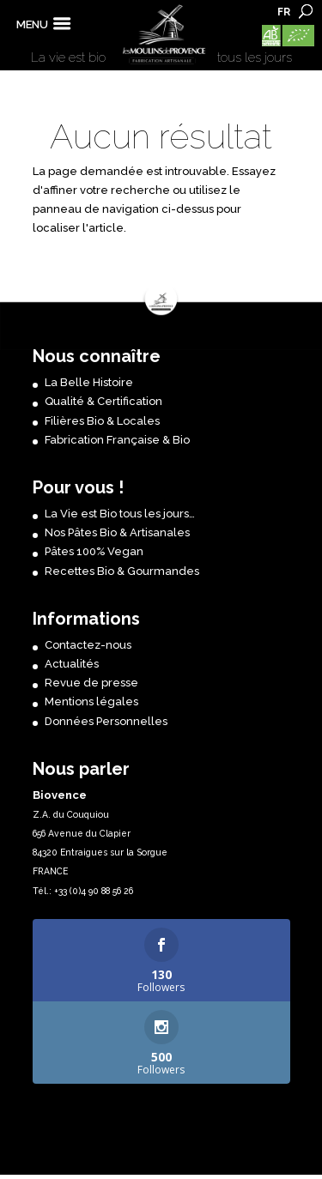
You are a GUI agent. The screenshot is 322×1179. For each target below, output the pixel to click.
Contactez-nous (88, 644)
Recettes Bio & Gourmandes (122, 571)
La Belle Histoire (89, 382)
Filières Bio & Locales (102, 420)
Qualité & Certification (103, 401)
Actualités (72, 663)
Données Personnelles (106, 721)
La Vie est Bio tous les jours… (120, 513)
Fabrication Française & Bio (117, 439)
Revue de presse (91, 682)
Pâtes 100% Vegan (94, 551)
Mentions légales (91, 701)
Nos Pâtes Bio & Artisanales (117, 532)
